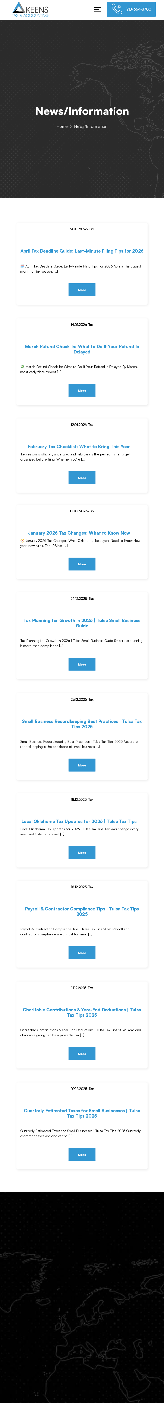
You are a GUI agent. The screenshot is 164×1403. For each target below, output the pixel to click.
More (82, 290)
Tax (91, 229)
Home (62, 128)
